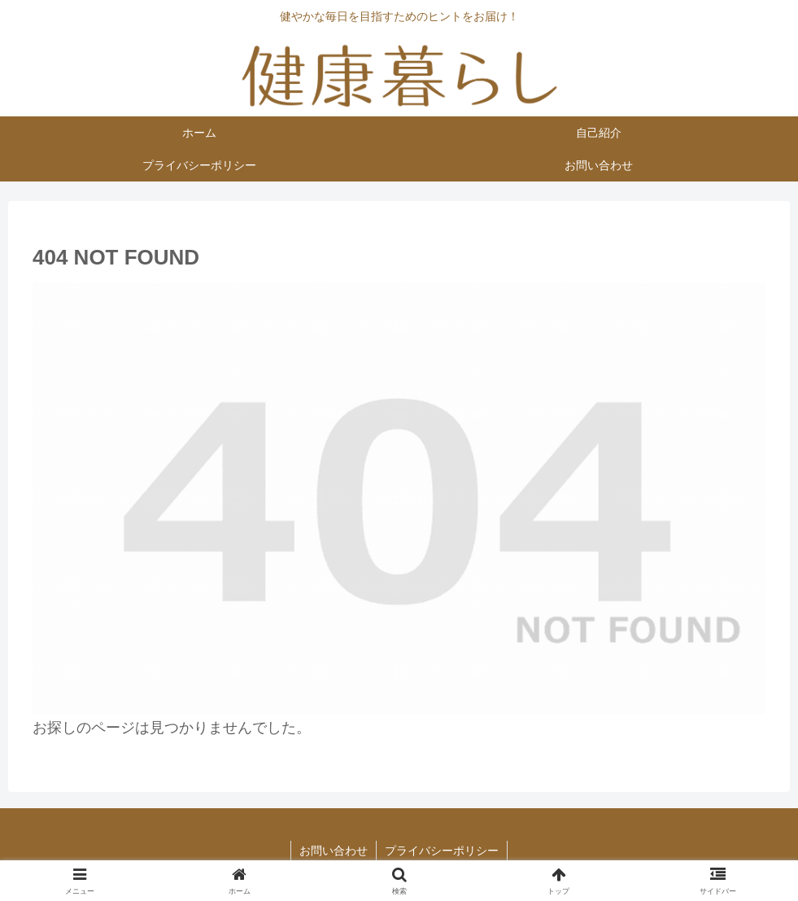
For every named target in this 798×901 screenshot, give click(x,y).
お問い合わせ (333, 850)
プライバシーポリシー (442, 850)
